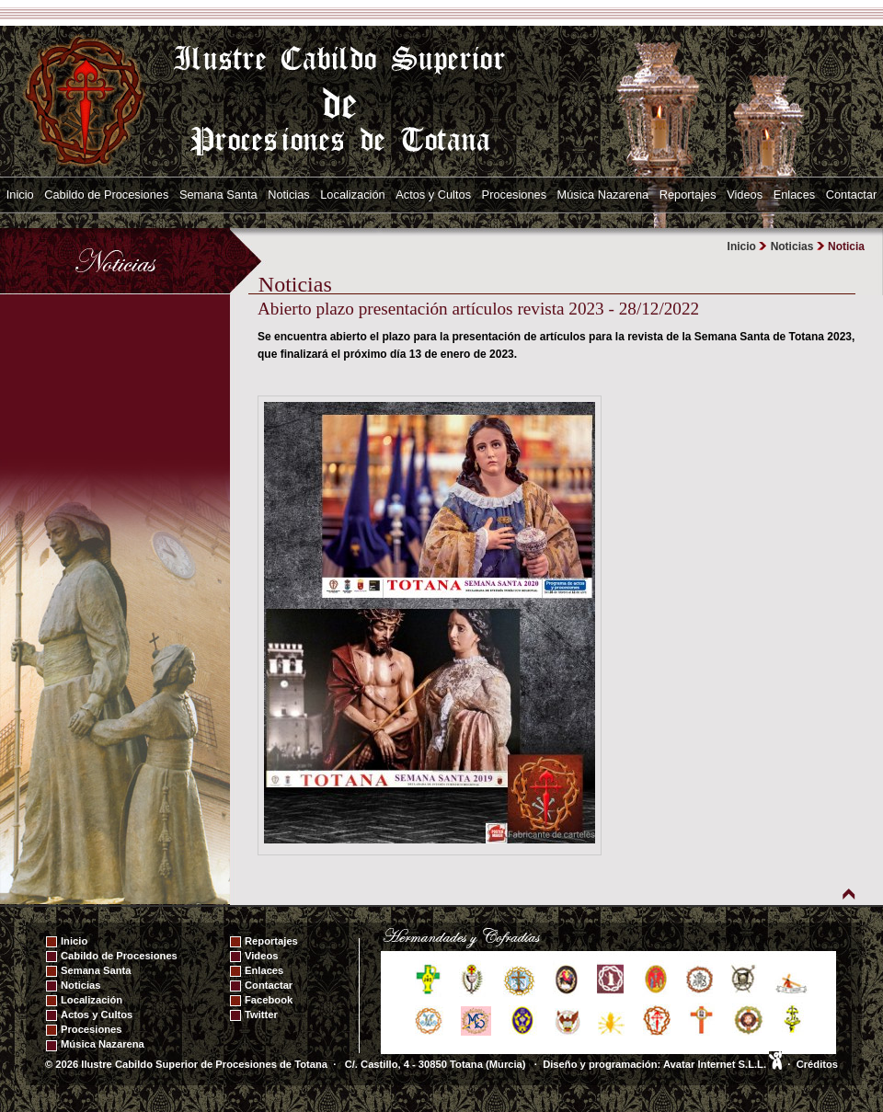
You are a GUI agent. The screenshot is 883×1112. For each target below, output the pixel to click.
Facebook (268, 999)
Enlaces (795, 194)
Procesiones (514, 194)
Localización (352, 194)
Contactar (851, 194)
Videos (745, 194)
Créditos (817, 1064)
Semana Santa (218, 194)
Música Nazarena (603, 194)
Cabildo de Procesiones (106, 194)
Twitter (261, 1014)
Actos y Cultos (433, 194)
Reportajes (688, 194)
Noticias (289, 194)
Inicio (20, 194)
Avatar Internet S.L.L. (722, 1064)
